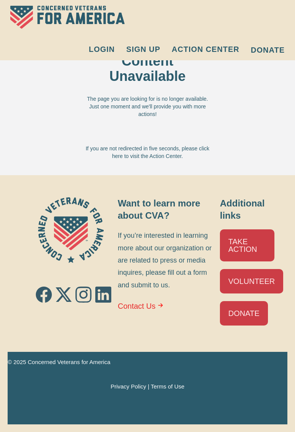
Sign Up (143, 49)
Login (102, 49)
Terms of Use (167, 386)
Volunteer (251, 281)
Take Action (242, 245)
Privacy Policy (128, 386)
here (117, 156)
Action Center (205, 49)
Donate (268, 50)
